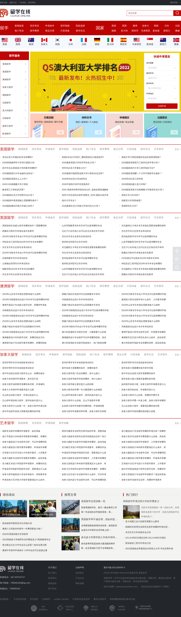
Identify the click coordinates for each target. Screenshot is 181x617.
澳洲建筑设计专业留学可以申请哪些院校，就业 (84, 337)
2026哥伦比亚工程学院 (132, 179)
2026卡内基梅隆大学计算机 (15, 184)
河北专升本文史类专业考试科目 (136, 231)
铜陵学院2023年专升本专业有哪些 (18, 269)
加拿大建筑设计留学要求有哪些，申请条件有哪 (24, 447)
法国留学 (6, 102)
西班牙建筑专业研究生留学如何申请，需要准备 (84, 431)
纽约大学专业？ (69, 200)
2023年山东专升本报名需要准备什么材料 (21, 294)
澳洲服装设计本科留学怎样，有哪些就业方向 (23, 337)
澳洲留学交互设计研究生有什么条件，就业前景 (143, 337)
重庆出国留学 (100, 599)
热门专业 (19, 30)
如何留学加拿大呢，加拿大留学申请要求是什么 (143, 384)
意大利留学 (7, 110)
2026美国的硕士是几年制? (133, 184)
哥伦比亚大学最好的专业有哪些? (17, 157)
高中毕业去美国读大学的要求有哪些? (19, 168)
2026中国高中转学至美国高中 (76, 184)
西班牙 (135, 30)
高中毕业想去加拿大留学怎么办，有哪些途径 (23, 373)
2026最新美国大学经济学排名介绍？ (79, 162)
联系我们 (52, 578)
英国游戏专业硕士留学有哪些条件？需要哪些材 (24, 225)
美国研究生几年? (129, 206)
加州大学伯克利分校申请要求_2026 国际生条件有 (85, 195)
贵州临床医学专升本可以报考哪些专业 (139, 236)
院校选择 (80, 25)
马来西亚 (145, 30)
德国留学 (6, 95)
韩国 (156, 25)
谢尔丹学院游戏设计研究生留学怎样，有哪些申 (143, 469)
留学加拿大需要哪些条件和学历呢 (137, 368)
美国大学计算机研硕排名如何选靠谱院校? (141, 157)
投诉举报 (31, 3)
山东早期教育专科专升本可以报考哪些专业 (82, 225)
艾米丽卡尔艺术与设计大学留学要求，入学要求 (24, 452)
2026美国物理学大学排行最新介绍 (18, 162)
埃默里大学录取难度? (131, 200)
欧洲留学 (6, 133)
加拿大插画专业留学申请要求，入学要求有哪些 (143, 442)
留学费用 (34, 30)
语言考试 (34, 25)
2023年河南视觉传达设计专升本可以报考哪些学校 (25, 299)
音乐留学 (34, 599)
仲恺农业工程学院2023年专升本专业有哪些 (22, 242)
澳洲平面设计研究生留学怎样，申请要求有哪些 (143, 332)
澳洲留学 (6, 79)
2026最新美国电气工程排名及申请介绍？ (140, 162)
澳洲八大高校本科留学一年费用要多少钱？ (22, 528)
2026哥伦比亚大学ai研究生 (74, 179)
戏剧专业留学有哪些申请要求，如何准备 (21, 431)
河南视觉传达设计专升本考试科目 (78, 299)
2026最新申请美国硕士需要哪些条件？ (20, 200)
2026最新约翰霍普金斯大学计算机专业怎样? (83, 173)
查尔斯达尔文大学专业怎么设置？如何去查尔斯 (24, 545)
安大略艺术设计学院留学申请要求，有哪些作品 (84, 447)
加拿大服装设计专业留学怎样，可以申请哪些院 (24, 442)
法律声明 (80, 567)
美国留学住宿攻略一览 (93, 501)
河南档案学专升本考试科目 (15, 258)
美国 (113, 25)
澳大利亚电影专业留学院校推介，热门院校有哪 (84, 343)
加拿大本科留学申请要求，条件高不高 (20, 379)
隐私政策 (52, 583)
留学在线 (3, 3)
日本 (167, 25)
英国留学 (6, 64)
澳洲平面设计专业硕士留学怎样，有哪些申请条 (24, 305)
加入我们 (52, 573)
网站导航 (174, 3)
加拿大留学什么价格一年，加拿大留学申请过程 (24, 406)
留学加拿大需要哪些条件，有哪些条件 (80, 368)
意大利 (124, 30)
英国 (124, 25)
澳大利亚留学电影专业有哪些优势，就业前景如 (143, 343)
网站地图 (80, 583)
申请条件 (49, 25)
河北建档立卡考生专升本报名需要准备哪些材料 (143, 225)
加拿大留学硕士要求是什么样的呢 (78, 384)
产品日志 (80, 578)
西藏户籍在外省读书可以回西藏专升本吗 (81, 294)
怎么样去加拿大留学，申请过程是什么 (20, 395)
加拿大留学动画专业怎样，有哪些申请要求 (141, 480)
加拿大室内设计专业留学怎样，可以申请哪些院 (84, 480)
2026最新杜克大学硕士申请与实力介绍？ (81, 206)
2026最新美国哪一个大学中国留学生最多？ (141, 173)
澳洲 (135, 25)
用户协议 (52, 588)
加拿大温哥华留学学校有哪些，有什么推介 (82, 379)
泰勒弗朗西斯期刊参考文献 (122, 599)
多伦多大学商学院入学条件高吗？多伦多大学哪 (99, 537)
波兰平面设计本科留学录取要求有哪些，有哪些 (24, 436)
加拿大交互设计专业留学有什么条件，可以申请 (84, 474)
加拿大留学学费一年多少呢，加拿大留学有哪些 (143, 400)
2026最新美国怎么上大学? (14, 179)
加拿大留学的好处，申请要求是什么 (138, 389)
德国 (113, 30)
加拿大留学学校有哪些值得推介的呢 (138, 411)
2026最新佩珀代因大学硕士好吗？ (18, 206)
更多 (178, 149)
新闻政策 (19, 25)
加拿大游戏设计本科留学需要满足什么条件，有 (143, 447)
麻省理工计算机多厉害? (13, 189)
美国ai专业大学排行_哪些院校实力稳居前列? (83, 157)
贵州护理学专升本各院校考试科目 (18, 362)
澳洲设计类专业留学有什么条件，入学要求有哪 (143, 299)
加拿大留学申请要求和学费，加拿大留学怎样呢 (84, 411)
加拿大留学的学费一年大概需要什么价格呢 (82, 389)
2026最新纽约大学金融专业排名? (17, 173)
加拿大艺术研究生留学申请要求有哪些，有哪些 (84, 469)
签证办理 (49, 30)
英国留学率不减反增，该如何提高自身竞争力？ (99, 519)
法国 (177, 25)
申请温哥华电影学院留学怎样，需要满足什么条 (84, 452)
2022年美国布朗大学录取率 (15, 534)
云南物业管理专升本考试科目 (16, 263)
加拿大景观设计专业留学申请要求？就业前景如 (143, 474)
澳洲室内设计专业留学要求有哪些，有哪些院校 (24, 343)
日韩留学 (6, 118)
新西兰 (166, 30)
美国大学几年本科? (130, 195)
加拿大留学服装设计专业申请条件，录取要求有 (24, 474)
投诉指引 (80, 573)
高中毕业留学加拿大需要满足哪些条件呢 (21, 411)
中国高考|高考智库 (81, 599)
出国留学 (46, 599)
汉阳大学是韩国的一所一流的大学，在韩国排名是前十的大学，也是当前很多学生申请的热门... (160, 512)
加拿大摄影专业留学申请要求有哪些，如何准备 (84, 442)
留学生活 (80, 30)
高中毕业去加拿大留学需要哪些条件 (138, 373)
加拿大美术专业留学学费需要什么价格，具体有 (143, 436)
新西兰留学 (7, 126)
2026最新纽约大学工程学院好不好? (138, 168)
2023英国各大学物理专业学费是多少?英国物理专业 (26, 539)
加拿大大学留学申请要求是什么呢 (18, 389)
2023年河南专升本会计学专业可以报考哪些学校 (24, 236)
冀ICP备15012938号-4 (114, 567)
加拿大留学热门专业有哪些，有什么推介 (81, 373)
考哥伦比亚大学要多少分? (74, 168)
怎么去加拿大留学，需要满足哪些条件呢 (140, 406)
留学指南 (65, 25)
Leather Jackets (61, 599)
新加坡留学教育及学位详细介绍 (17, 523)
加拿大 (145, 25)
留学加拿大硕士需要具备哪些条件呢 (138, 379)
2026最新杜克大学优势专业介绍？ (18, 195)
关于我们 (52, 567)
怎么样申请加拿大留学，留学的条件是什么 (82, 395)
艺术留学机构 (20, 599)
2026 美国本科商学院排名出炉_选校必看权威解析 (85, 189)
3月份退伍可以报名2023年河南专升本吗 (140, 258)
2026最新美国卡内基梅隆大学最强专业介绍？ (142, 189)
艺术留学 (7, 423)
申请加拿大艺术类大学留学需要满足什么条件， (24, 480)
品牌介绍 (13, 3)
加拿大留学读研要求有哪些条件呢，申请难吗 (23, 384)
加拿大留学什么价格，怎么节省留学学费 (81, 400)
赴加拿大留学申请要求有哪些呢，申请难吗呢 (83, 406)
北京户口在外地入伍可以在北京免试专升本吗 (83, 231)
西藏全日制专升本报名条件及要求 (18, 231)
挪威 (177, 30)
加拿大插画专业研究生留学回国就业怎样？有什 (84, 436)
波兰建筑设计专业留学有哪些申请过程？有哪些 (143, 431)
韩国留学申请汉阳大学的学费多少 (141, 501)
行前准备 (65, 30)
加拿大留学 (7, 87)
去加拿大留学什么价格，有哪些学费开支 (140, 395)
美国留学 (6, 71)
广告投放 (22, 3)
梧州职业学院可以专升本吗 (74, 242)
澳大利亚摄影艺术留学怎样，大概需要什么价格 (84, 332)
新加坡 (156, 30)
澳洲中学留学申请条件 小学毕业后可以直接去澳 (24, 550)
